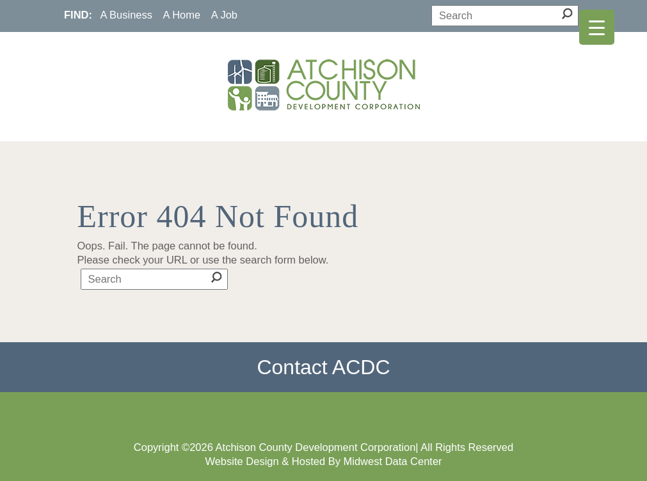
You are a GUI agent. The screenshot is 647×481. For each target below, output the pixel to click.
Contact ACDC (323, 367)
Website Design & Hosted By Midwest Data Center (323, 461)
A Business (126, 14)
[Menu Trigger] (596, 27)
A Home (182, 14)
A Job (224, 14)
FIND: (78, 14)
